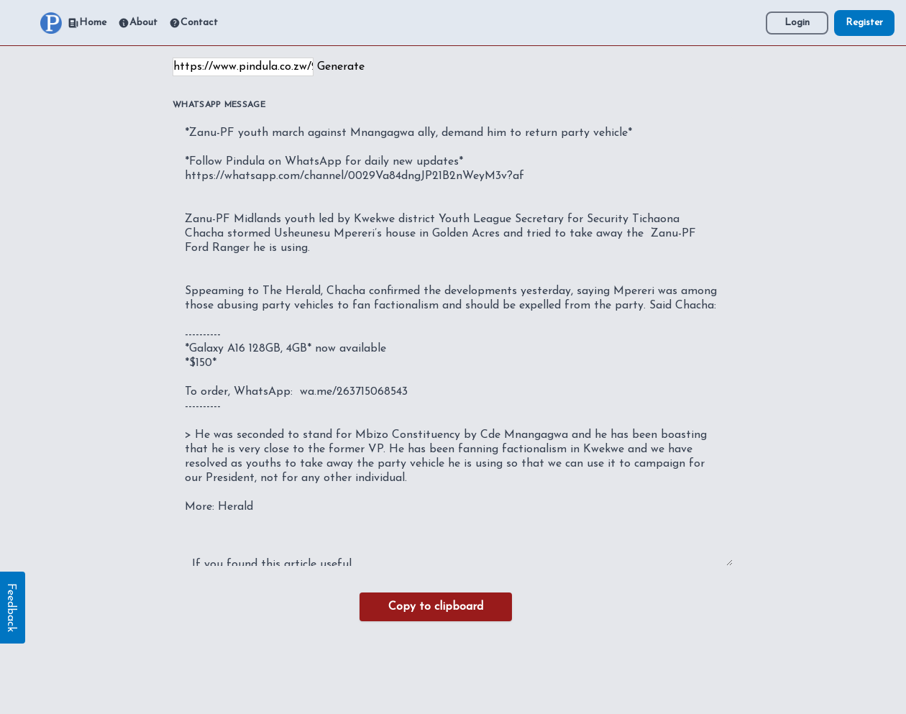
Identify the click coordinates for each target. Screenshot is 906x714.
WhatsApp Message (219, 105)
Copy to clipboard (435, 607)
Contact (193, 23)
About (137, 23)
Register (864, 22)
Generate (341, 67)
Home (87, 23)
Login (797, 22)
